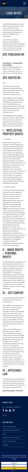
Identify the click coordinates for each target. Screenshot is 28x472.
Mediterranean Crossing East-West (11, 437)
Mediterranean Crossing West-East (11, 430)
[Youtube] (10, 411)
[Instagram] (13, 411)
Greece (4, 434)
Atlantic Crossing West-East (9, 426)
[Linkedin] (6, 411)
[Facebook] (3, 411)
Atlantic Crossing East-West (9, 441)
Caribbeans (5, 445)
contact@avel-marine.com (14, 71)
